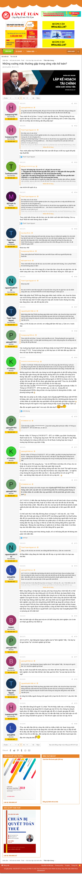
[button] (23, 51)
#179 (75, 703)
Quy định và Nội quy (47, 865)
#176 (75, 636)
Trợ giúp (67, 865)
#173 (75, 543)
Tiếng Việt (5, 865)
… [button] (13, 98)
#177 (75, 657)
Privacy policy (59, 865)
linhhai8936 (7, 67)
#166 (75, 276)
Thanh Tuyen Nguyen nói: (28, 130)
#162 (75, 126)
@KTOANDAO (24, 500)
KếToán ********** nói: (28, 166)
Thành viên (30, 51)
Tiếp (37, 98)
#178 (75, 679)
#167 (75, 307)
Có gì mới (19, 51)
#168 (75, 331)
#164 (75, 192)
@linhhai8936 (24, 640)
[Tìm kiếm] (78, 52)
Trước (6, 98)
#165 (75, 229)
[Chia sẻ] (72, 103)
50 (33, 98)
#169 (75, 357)
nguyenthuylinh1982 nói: (28, 311)
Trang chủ (74, 865)
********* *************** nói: (30, 361)
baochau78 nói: (26, 233)
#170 (75, 416)
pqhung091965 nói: (27, 107)
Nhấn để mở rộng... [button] (48, 147)
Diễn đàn (8, 51)
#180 (75, 724)
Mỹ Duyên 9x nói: (26, 260)
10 (24, 98)
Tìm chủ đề (13, 56)
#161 (75, 103)
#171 (75, 447)
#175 (75, 616)
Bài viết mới (5, 56)
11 (27, 98)
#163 (75, 162)
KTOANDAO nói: (26, 421)
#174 (75, 566)
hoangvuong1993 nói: (27, 251)
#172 (75, 480)
